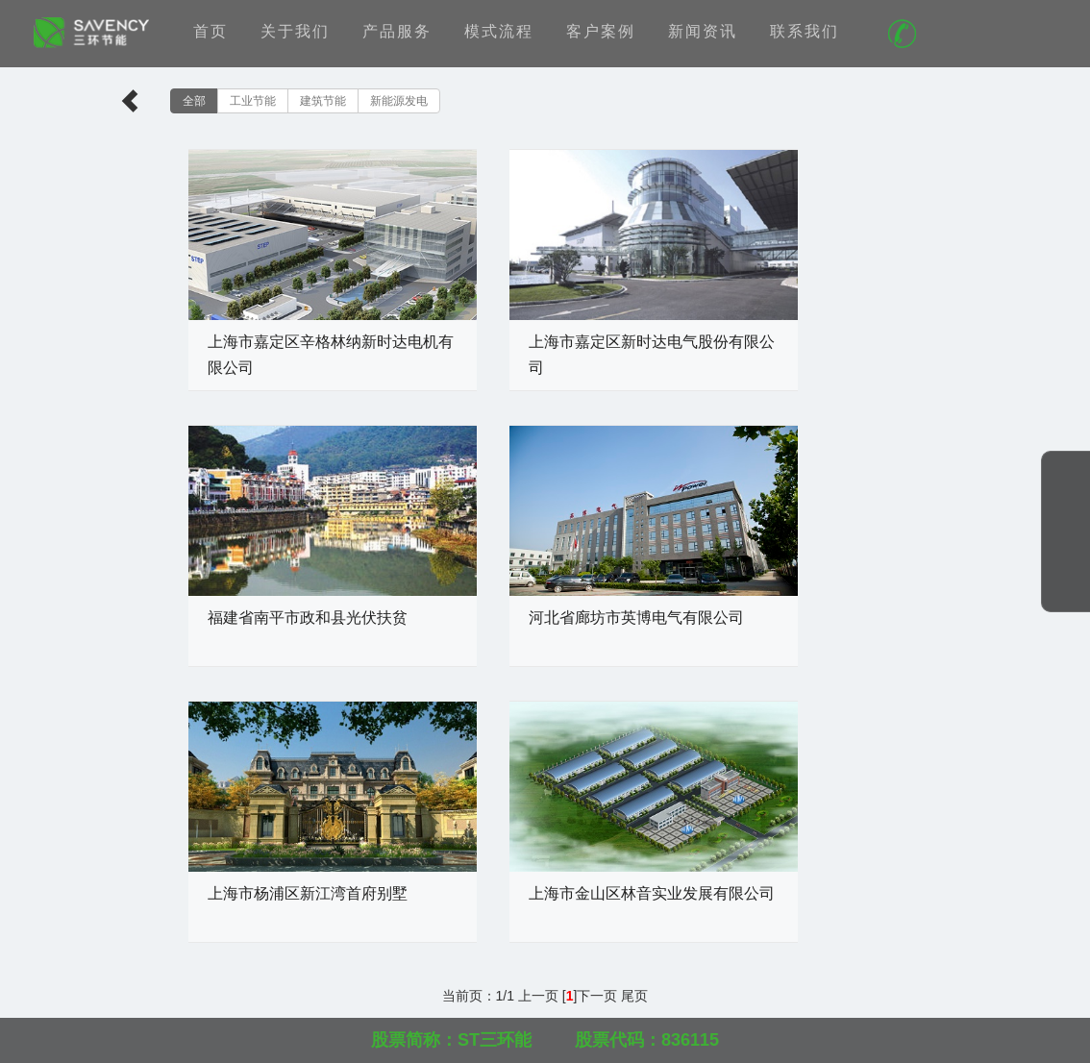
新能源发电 (399, 101)
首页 (210, 31)
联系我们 (804, 31)
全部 (194, 101)
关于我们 (295, 31)
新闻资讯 (702, 31)
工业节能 (253, 101)
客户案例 (600, 31)
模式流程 (498, 31)
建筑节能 (323, 101)
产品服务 (397, 31)
